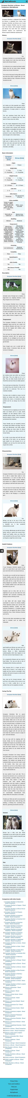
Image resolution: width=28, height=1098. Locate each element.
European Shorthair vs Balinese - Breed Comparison (14, 957)
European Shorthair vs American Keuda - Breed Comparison (13, 923)
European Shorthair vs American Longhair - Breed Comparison (13, 926)
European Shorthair (12, 38)
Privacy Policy (14, 1081)
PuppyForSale (14, 1089)
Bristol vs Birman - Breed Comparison (15, 1057)
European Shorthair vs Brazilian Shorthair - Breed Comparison (13, 978)
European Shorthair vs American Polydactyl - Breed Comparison (13, 930)
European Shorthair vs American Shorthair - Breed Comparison (13, 933)
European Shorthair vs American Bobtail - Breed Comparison (13, 916)
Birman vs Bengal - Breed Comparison (15, 1043)
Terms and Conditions (14, 1084)
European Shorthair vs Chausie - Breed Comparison (14, 913)
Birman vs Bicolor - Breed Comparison (15, 1045)
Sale (19, 38)
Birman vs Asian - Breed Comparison (15, 1030)
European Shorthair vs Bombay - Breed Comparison (14, 974)
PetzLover (14, 1086)
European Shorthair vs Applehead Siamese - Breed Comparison (14, 940)
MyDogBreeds (14, 1092)
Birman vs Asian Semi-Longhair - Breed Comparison (14, 1033)
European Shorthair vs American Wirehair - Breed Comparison (13, 936)
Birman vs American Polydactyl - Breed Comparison (13, 1015)
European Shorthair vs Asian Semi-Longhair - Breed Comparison (14, 950)
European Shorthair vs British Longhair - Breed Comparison (15, 984)
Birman (12, 85)
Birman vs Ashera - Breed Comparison (15, 1028)
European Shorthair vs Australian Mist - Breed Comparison (15, 954)
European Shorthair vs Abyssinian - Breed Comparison (14, 902)
